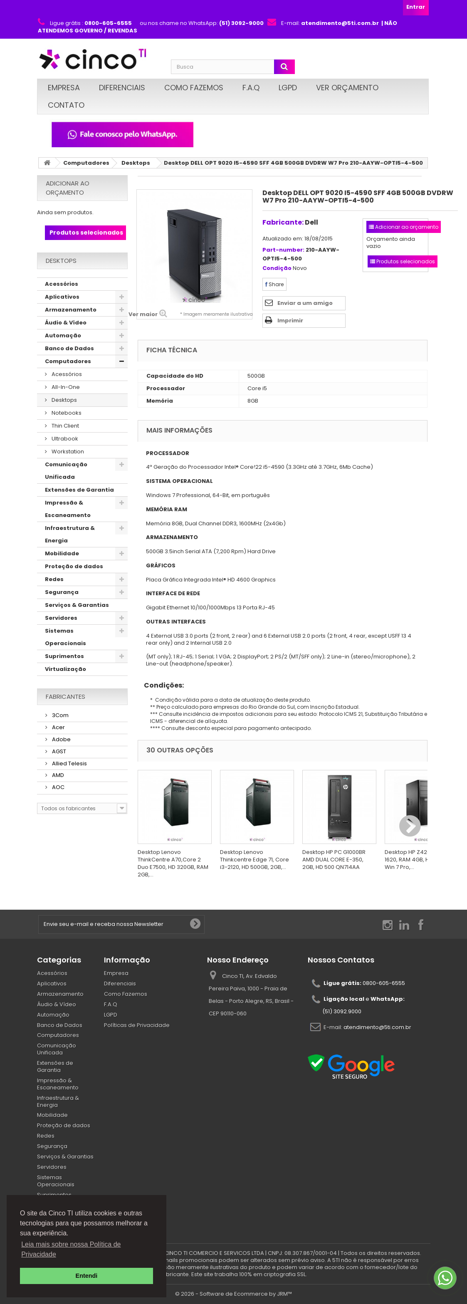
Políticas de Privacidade (137, 1025)
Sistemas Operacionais (65, 637)
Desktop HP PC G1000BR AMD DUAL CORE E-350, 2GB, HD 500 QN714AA (334, 859)
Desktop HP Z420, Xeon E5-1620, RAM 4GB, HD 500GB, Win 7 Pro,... (421, 859)
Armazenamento (70, 310)
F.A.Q (250, 87)
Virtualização (65, 669)
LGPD (288, 87)
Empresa (64, 87)
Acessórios (61, 284)
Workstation (67, 451)
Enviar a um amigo (305, 303)
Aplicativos (62, 297)
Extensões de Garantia (79, 490)
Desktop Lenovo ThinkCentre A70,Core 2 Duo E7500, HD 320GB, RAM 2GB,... (173, 863)
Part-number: (283, 250)
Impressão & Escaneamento (68, 509)
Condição (277, 268)
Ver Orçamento (347, 87)
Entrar (415, 7)
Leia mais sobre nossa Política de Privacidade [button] (71, 1249)
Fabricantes (65, 696)
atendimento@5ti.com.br (377, 1027)
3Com (60, 715)
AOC (57, 787)
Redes (54, 579)
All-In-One (65, 387)
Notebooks (66, 413)
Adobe (61, 739)
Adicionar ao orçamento (67, 188)
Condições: (161, 685)
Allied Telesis (69, 763)
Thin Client (64, 426)
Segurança (62, 592)
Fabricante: (283, 222)
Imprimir (290, 320)
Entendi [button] (87, 1275)
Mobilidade (62, 553)
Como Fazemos (193, 87)
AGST (58, 751)
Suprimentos (64, 656)
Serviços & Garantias (77, 605)
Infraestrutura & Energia (70, 534)
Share (274, 284)
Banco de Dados (69, 348)
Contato (66, 105)
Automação (63, 335)
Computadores (86, 163)
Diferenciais (122, 87)
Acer (58, 727)
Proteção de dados (74, 566)
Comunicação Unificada (66, 470)
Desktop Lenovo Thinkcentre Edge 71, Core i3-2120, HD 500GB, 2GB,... (254, 859)
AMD (57, 775)
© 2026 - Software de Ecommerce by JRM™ (233, 1294)
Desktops (135, 163)
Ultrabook (64, 439)
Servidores (61, 618)
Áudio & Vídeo (65, 323)
